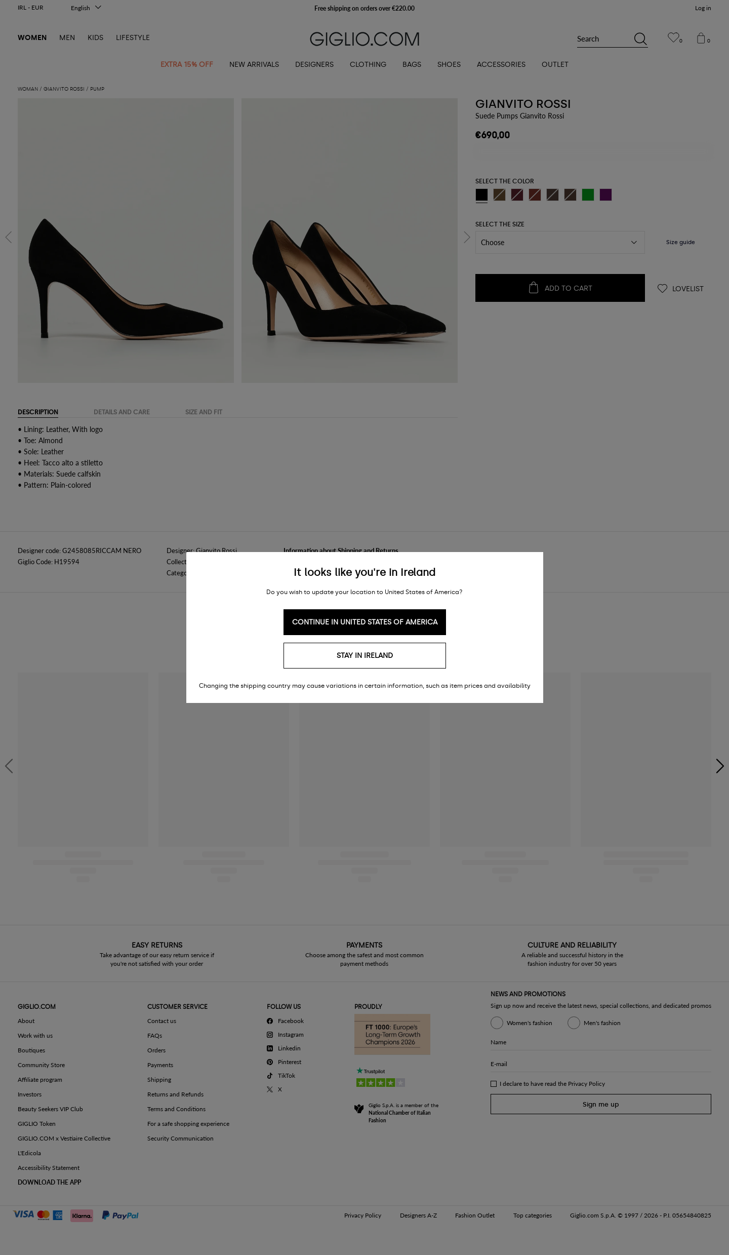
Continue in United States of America (364, 622)
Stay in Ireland (365, 655)
